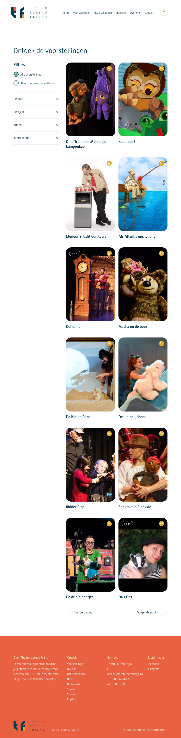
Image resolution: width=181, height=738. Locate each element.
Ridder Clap (75, 507)
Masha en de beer (132, 326)
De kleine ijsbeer (132, 417)
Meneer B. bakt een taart (86, 236)
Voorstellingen (81, 12)
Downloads (73, 684)
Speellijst (121, 12)
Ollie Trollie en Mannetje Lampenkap (86, 144)
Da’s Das (125, 597)
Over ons (135, 12)
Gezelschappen (103, 12)
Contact (149, 12)
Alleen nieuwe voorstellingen (37, 83)
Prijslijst (71, 699)
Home (66, 12)
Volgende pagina (152, 612)
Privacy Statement (156, 730)
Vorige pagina (79, 612)
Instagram (153, 669)
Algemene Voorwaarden (134, 730)
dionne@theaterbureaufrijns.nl (125, 674)
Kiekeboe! (126, 142)
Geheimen (74, 326)
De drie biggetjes (80, 597)
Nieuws (71, 679)
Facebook (153, 664)
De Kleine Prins (78, 417)
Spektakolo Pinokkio (134, 507)
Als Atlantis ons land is (136, 236)
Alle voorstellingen (31, 74)
